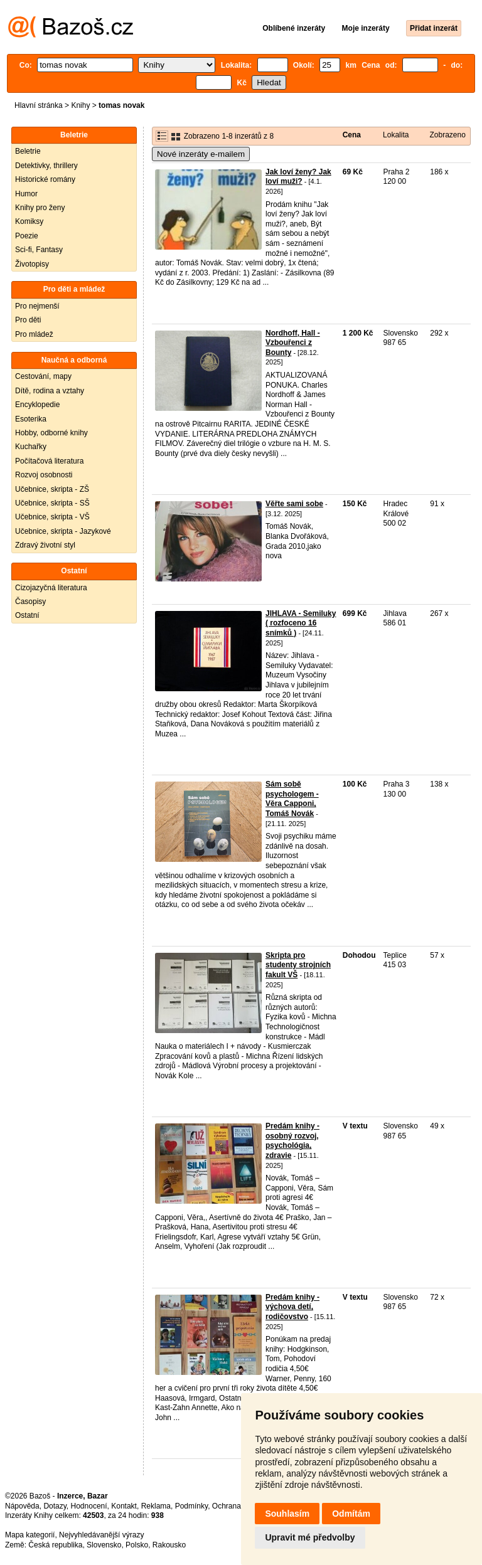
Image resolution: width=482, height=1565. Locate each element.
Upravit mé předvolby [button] (310, 1537)
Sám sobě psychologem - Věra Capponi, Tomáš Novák (292, 799)
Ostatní (27, 615)
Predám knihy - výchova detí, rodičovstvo (292, 1307)
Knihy (80, 105)
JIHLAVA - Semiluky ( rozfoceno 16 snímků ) (300, 623)
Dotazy (54, 1506)
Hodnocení (89, 1506)
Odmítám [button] (351, 1514)
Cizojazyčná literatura (51, 587)
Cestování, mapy (43, 376)
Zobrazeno (447, 134)
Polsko (137, 1545)
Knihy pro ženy (40, 207)
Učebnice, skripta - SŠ (52, 503)
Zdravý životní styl (45, 545)
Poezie (26, 235)
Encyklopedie (37, 404)
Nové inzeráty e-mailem (201, 154)
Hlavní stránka (38, 105)
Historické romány (45, 179)
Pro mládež (34, 334)
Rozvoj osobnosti (43, 474)
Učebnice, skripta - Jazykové (63, 531)
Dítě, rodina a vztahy (49, 390)
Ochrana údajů (237, 1506)
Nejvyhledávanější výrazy (101, 1535)
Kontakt (124, 1506)
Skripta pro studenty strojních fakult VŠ (298, 965)
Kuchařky (30, 446)
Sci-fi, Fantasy (39, 249)
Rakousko (169, 1545)
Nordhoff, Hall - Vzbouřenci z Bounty (292, 343)
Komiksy (29, 221)
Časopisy (30, 601)
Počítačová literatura (49, 461)
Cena (352, 134)
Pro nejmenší (37, 306)
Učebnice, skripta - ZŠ (52, 489)
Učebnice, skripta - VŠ (52, 516)
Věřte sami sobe (294, 503)
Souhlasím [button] (287, 1514)
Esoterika (30, 419)
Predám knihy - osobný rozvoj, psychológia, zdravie (292, 1141)
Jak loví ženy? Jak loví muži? (298, 176)
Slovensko (104, 1545)
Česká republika (55, 1545)
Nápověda (22, 1506)
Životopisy (32, 264)
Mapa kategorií (30, 1535)
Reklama (156, 1506)
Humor (26, 193)
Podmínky (191, 1506)
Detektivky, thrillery (46, 165)
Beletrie (28, 151)
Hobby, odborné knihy (51, 432)
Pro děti (28, 320)
